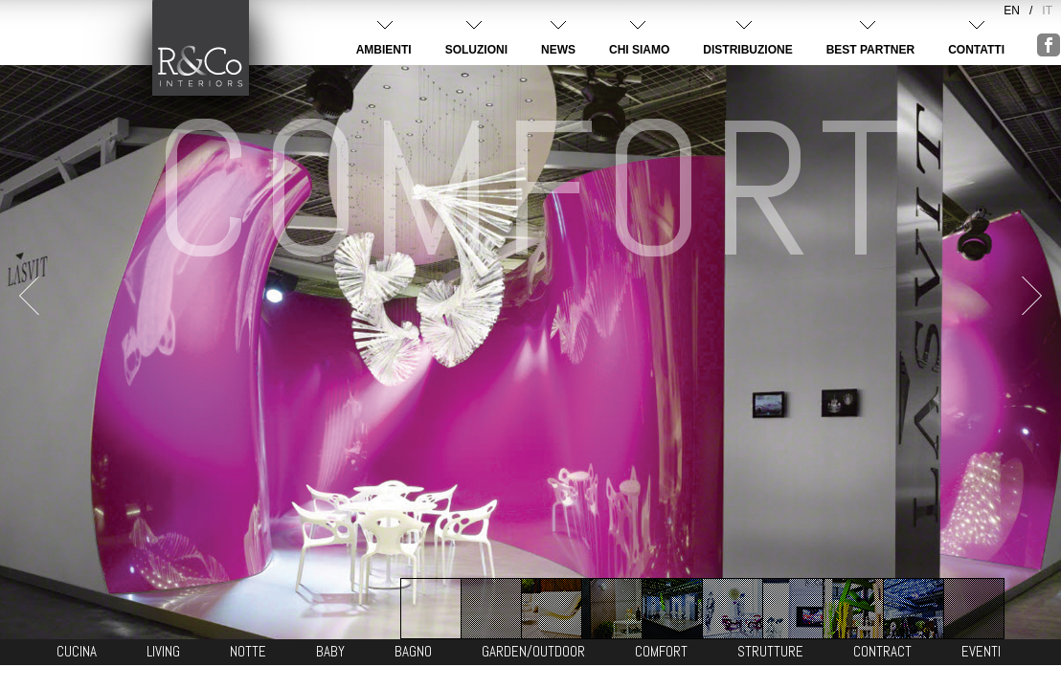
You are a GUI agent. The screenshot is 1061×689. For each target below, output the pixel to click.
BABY (330, 651)
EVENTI (981, 651)
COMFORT (661, 651)
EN (1012, 10)
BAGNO (413, 651)
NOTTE (248, 651)
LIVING (163, 651)
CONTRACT (882, 651)
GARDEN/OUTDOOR (533, 651)
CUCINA (76, 651)
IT (1047, 10)
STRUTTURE (770, 651)
